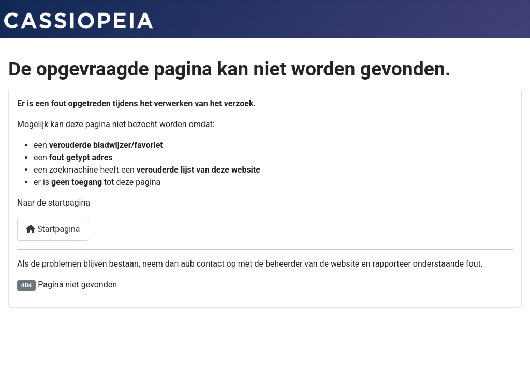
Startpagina (53, 229)
